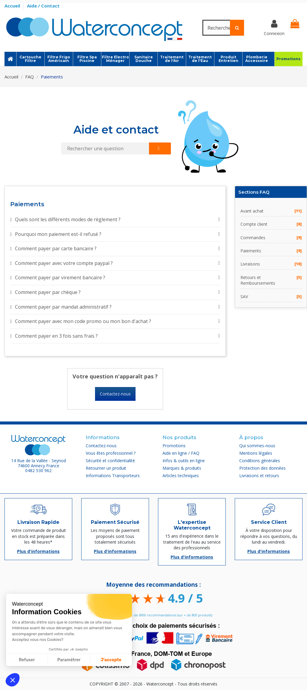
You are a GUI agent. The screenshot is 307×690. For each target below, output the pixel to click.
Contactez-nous (115, 394)
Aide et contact (116, 129)
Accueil (12, 6)
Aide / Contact (43, 6)
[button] (12, 680)
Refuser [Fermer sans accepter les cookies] (27, 659)
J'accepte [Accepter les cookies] (111, 659)
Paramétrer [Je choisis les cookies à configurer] (68, 659)
